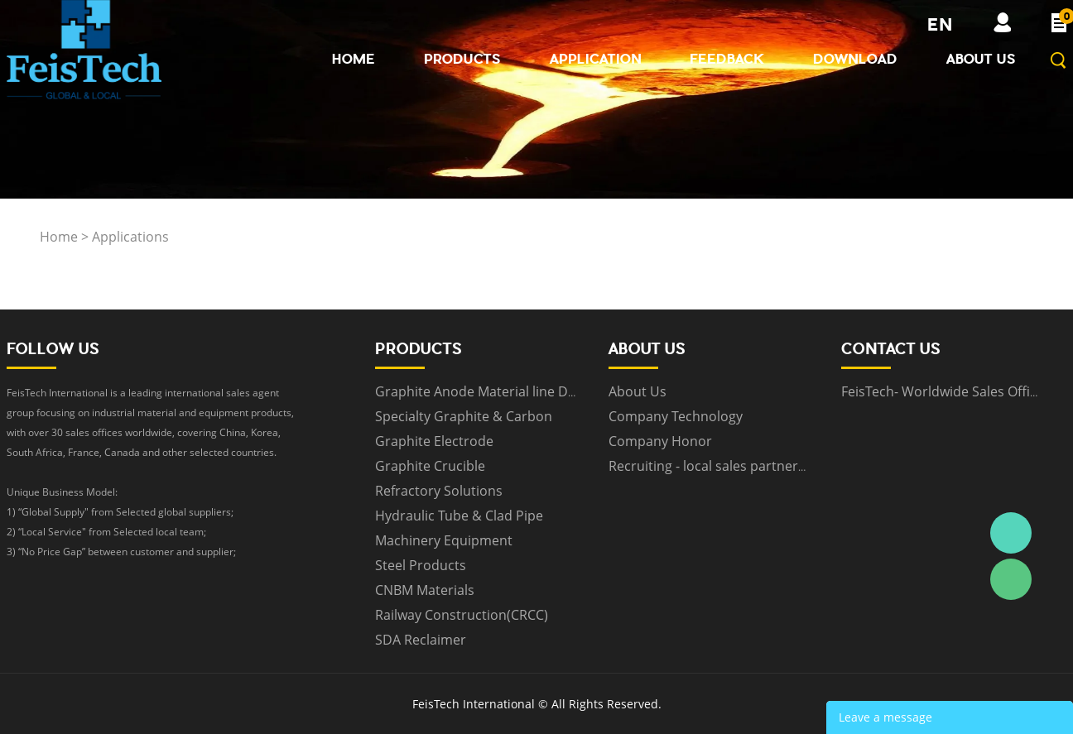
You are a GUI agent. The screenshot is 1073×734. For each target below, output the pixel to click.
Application (595, 58)
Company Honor (660, 441)
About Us (981, 58)
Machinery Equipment (443, 540)
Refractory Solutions (439, 491)
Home (353, 58)
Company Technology (676, 416)
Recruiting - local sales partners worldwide (741, 466)
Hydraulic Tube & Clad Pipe (459, 515)
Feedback (727, 58)
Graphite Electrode (434, 441)
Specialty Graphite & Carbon (463, 416)
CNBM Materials (424, 590)
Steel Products (420, 565)
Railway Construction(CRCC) (461, 615)
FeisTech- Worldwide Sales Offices (946, 391)
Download (855, 58)
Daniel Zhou (1011, 533)
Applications (130, 237)
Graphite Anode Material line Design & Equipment (530, 391)
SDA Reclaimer (420, 640)
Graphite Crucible (430, 466)
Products (462, 58)
